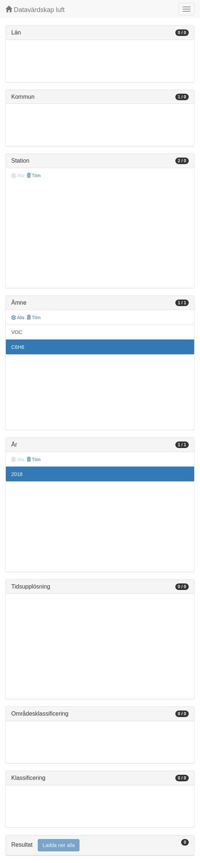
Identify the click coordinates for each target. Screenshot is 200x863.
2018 (17, 474)
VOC (16, 332)
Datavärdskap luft (35, 9)
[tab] (100, 845)
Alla (18, 317)
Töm (33, 175)
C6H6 (17, 347)
